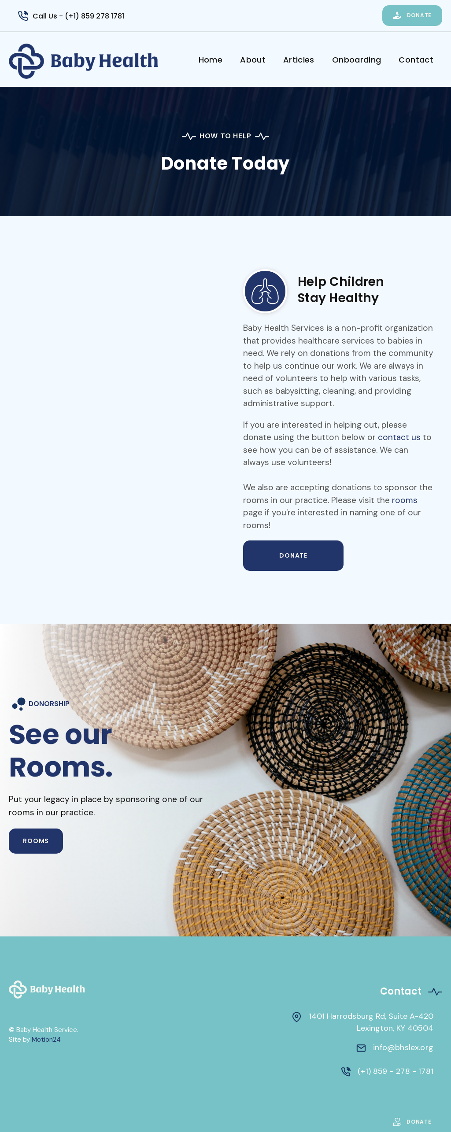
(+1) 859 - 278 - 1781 (395, 1071)
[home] (99, 61)
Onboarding (356, 59)
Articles (298, 59)
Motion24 (46, 1039)
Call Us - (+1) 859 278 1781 (78, 16)
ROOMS (36, 840)
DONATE (293, 555)
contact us (399, 437)
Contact (416, 59)
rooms (405, 500)
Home (210, 59)
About (253, 59)
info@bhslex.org (403, 1047)
